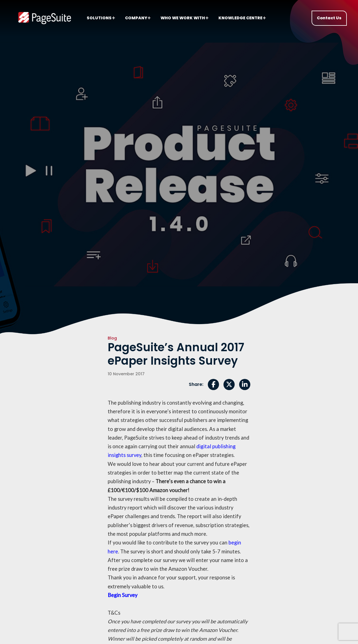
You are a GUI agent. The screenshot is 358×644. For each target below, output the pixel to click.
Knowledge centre (242, 18)
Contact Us (329, 18)
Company (137, 18)
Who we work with (184, 18)
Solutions (101, 18)
